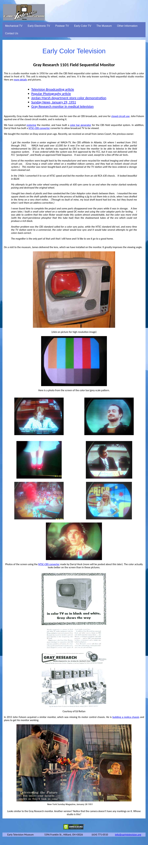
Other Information (127, 25)
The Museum (104, 25)
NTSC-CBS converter (39, 128)
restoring (31, 125)
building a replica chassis (125, 717)
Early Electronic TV (39, 25)
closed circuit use (120, 116)
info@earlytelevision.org (128, 834)
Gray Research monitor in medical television (62, 106)
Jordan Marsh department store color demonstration (68, 98)
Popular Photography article (51, 93)
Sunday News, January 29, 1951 (53, 102)
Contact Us (11, 33)
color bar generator (80, 125)
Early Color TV (82, 25)
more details (20, 79)
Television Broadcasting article (52, 89)
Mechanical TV (14, 25)
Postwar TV (62, 25)
